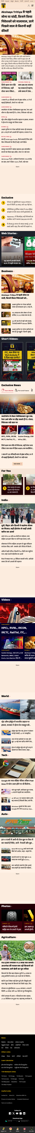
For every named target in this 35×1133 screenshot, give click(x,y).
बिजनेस (3, 1042)
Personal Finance (23, 82)
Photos (6, 906)
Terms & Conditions (6, 1103)
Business (4, 127)
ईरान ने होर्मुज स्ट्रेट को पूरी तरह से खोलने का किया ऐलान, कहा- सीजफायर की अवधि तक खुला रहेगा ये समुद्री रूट (22, 749)
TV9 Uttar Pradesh (6, 1085)
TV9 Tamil (21, 1079)
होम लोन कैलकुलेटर (7, 1065)
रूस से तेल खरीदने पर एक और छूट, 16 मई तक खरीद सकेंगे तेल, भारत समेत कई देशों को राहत (22, 740)
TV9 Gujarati (28, 1076)
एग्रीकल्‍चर (17, 1048)
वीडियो (19, 1056)
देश (2, 1048)
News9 (7, 1)
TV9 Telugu (11, 1076)
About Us (11, 1095)
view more (17, 464)
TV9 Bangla (14, 1079)
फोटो (13, 1056)
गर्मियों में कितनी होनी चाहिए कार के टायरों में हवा (11, 928)
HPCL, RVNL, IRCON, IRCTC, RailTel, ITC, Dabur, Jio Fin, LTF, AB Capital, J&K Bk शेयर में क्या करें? (15, 630)
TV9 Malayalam (5, 1082)
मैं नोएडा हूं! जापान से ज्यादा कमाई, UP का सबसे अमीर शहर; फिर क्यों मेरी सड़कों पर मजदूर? (20, 225)
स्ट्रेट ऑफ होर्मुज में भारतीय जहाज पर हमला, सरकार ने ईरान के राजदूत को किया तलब (15, 723)
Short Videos (9, 339)
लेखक (3, 1056)
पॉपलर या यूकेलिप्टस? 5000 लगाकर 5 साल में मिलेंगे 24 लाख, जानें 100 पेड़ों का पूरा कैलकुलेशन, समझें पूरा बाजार (19, 203)
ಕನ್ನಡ (12, 1)
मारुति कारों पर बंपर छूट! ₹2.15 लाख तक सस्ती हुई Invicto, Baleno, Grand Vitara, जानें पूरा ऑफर (22, 858)
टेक (11, 1048)
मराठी (21, 1)
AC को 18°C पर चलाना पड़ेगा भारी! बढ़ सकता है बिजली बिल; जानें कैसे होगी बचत (23, 799)
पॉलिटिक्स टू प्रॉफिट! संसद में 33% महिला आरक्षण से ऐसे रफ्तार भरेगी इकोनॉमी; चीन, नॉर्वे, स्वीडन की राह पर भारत (20, 211)
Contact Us (4, 1095)
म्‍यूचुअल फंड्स (5, 1045)
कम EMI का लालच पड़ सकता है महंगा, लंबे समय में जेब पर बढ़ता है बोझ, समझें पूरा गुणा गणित (26, 88)
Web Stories (9, 233)
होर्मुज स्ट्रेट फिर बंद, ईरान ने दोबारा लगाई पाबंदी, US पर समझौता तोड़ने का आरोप (22, 732)
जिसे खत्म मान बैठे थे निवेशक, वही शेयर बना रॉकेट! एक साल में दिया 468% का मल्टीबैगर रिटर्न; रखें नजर (8, 88)
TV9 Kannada (5, 1079)
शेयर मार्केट (10, 1042)
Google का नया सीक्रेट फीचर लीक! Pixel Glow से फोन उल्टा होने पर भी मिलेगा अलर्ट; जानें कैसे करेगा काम (17, 782)
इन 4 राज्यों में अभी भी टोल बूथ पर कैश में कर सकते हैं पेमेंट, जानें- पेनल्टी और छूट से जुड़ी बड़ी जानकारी (17, 841)
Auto (4, 814)
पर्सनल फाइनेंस (19, 1042)
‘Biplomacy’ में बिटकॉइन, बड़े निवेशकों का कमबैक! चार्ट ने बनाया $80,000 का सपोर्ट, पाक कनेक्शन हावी (20, 218)
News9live (14, 1082)
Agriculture (8, 937)
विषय (8, 1056)
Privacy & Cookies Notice (8, 1099)
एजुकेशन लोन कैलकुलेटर (21, 1068)
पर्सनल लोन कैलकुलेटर (20, 1065)
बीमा (12, 1045)
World (3, 117)
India (4, 500)
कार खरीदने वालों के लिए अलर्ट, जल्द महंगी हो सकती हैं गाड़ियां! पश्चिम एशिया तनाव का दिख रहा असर (22, 866)
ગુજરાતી (26, 1)
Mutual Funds (5, 137)
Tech (4, 755)
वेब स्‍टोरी (25, 1056)
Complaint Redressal (23, 1099)
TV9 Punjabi (22, 1082)
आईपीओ (18, 1045)
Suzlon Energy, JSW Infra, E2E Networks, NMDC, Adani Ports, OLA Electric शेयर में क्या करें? (12, 656)
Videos (5, 600)
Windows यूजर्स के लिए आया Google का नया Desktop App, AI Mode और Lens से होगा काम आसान (22, 807)
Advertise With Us (21, 1095)
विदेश (6, 1048)
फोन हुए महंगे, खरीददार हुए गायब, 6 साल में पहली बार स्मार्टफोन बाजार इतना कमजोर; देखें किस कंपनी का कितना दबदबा (22, 791)
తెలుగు (17, 1)
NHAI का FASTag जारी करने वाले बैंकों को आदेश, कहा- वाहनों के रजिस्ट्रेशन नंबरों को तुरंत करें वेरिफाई (22, 850)
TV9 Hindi (4, 1076)
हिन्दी (2, 1)
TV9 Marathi (20, 1076)
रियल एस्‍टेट (25, 1045)
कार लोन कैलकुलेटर (7, 1068)
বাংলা (31, 1)
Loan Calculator (7, 1060)
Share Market (5, 97)
